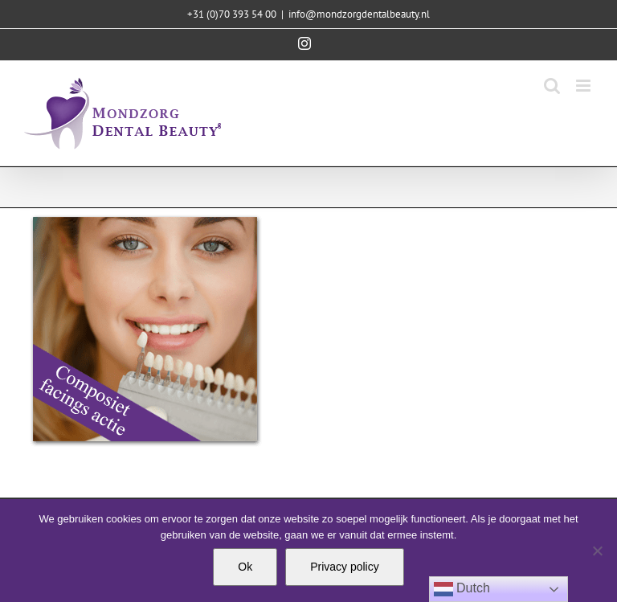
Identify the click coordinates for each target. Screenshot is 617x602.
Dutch (462, 589)
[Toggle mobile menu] (584, 85)
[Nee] (597, 551)
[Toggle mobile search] (552, 85)
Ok (245, 566)
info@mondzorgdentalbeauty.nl (359, 14)
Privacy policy (344, 566)
